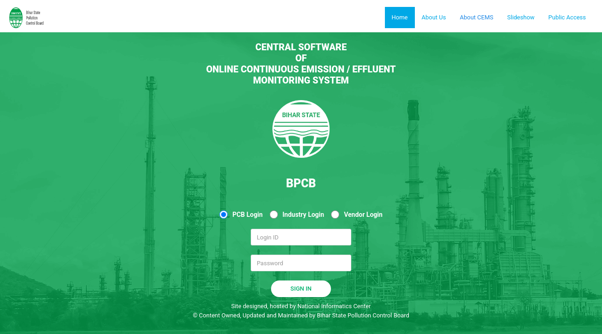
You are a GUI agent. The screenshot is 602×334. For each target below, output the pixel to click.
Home (400, 17)
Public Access (567, 17)
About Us (434, 17)
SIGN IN (301, 288)
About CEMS (476, 17)
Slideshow (520, 17)
